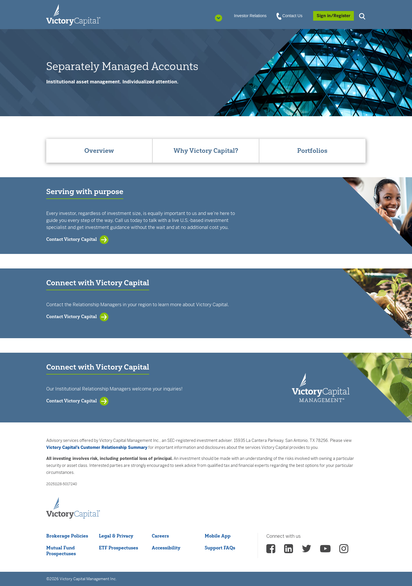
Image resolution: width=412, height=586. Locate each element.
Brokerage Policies (67, 536)
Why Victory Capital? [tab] (206, 151)
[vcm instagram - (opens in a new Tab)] (343, 550)
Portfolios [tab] (312, 151)
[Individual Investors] (73, 14)
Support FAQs (220, 548)
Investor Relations (250, 15)
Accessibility (166, 548)
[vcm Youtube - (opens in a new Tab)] (325, 550)
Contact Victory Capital (71, 239)
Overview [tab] (99, 151)
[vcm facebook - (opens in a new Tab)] (270, 550)
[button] (363, 15)
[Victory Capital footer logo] (73, 508)
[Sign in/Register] (333, 16)
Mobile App (218, 536)
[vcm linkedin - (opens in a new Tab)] (288, 550)
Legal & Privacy (116, 536)
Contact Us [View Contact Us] (289, 16)
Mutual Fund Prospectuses (61, 550)
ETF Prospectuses (118, 548)
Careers (160, 536)
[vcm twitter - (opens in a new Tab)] (306, 550)
